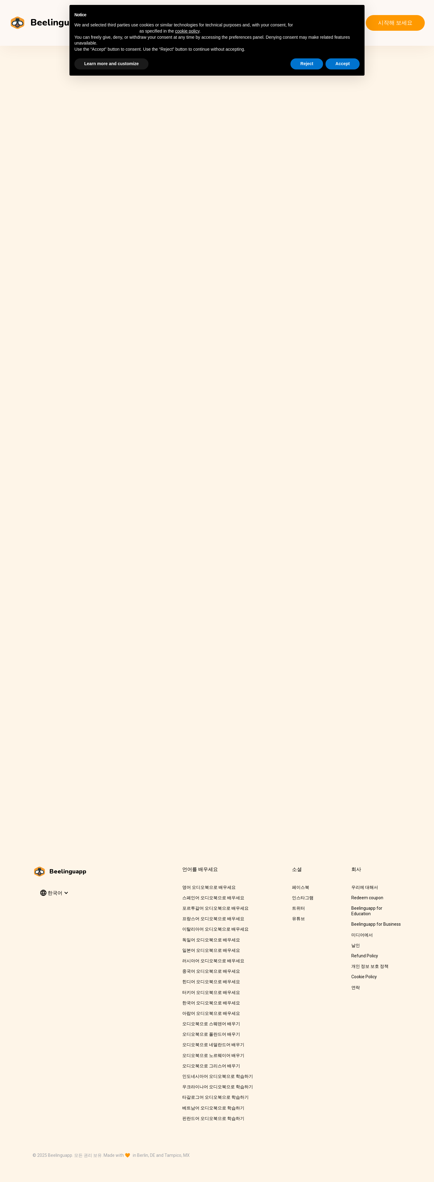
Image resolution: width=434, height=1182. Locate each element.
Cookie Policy (364, 976)
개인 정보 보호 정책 (370, 966)
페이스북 (300, 887)
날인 (355, 945)
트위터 (298, 908)
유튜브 (298, 918)
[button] (54, 893)
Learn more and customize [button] (111, 63)
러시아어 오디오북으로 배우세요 (213, 960)
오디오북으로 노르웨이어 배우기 (213, 1055)
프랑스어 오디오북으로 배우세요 (213, 918)
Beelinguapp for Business (376, 924)
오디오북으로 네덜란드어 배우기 (213, 1044)
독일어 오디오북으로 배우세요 (211, 939)
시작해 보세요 (395, 22)
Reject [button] (306, 63)
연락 (355, 987)
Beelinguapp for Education (366, 911)
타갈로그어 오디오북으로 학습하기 (215, 1097)
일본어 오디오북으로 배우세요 (211, 950)
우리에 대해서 (364, 887)
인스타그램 (303, 897)
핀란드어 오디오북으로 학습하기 (213, 1118)
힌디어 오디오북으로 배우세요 (211, 981)
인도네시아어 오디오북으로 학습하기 (217, 1076)
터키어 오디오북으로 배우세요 (211, 992)
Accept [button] (342, 63)
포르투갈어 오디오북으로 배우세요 (215, 908)
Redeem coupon (367, 897)
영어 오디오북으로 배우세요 (209, 887)
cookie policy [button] (187, 31)
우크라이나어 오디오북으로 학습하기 (217, 1086)
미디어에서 (362, 934)
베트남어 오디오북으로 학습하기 (213, 1107)
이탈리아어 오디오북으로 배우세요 (215, 929)
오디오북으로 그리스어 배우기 (211, 1065)
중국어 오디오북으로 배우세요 (211, 971)
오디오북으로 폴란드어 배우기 (211, 1034)
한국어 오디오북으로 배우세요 (211, 1002)
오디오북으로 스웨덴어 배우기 (211, 1023)
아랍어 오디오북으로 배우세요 (211, 1013)
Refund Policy (364, 955)
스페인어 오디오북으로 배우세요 (213, 897)
